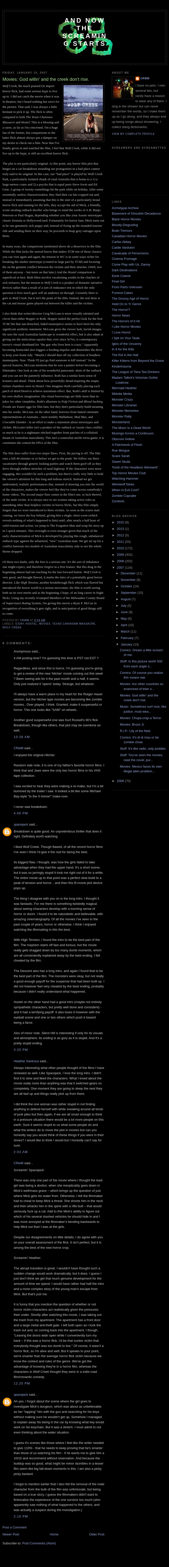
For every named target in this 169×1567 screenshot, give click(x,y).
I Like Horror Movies (126, 326)
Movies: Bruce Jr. (132, 724)
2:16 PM (21, 1516)
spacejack (21, 824)
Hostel (31, 623)
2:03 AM (21, 1152)
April (124, 625)
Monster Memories (125, 411)
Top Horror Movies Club (129, 473)
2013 (121, 529)
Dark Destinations (124, 270)
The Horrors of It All (126, 321)
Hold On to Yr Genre (126, 304)
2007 (121, 567)
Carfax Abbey (121, 242)
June (125, 612)
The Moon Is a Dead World (131, 428)
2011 (121, 542)
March (126, 631)
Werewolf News (123, 484)
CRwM (18, 748)
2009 (121, 554)
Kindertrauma (121, 366)
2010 (121, 548)
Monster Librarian (124, 405)
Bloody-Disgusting (125, 225)
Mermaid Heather (124, 388)
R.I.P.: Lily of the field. (135, 731)
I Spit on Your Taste (126, 338)
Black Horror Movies (126, 219)
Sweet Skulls (121, 461)
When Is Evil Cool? (125, 490)
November (129, 580)
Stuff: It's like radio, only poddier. (143, 748)
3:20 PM (21, 1050)
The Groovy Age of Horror (130, 298)
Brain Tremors (122, 230)
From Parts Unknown (127, 287)
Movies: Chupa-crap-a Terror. (141, 718)
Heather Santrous (26, 1061)
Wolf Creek (12, 627)
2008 (121, 561)
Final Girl (118, 281)
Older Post (96, 1534)
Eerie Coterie (121, 276)
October (127, 586)
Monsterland (121, 422)
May (124, 618)
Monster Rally (121, 416)
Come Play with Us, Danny (131, 264)
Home (54, 1534)
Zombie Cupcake (124, 496)
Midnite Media (122, 394)
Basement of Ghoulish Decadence (136, 213)
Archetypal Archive (125, 208)
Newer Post (10, 1534)
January (127, 644)
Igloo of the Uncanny (126, 344)
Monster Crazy (122, 399)
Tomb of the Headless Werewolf (134, 467)
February (128, 638)
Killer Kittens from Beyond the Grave (138, 361)
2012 (121, 535)
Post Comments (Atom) (39, 1543)
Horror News (121, 315)
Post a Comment (14, 1527)
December (129, 573)
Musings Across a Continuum (133, 433)
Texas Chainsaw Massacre (73, 623)
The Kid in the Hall (125, 355)
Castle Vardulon (123, 247)
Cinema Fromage (124, 259)
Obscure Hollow (123, 439)
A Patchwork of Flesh (127, 445)
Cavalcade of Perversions (130, 253)
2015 (121, 522)
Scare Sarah (121, 456)
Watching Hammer (125, 478)
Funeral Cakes (122, 293)
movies (44, 623)
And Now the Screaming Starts (84, 32)
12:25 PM (22, 1383)
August (126, 599)
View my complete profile (133, 134)
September (129, 593)
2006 (121, 781)
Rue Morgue (121, 450)
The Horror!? (121, 310)
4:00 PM (21, 813)
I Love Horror (121, 332)
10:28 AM (22, 737)
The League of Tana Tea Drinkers (136, 372)
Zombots (118, 501)
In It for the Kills (123, 349)
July (124, 605)
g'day (19, 623)
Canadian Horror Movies (129, 236)
